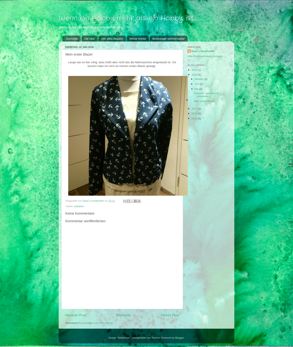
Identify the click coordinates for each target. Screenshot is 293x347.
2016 (195, 113)
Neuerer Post (75, 315)
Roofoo (156, 337)
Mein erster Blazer (204, 101)
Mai (197, 89)
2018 (195, 74)
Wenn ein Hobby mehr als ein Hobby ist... (127, 18)
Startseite (72, 38)
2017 (195, 108)
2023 (195, 69)
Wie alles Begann (112, 38)
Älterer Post (170, 315)
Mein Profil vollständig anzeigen (205, 56)
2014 (195, 118)
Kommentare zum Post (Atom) (96, 323)
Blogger (179, 337)
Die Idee (89, 38)
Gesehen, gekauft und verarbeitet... (206, 95)
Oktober (199, 79)
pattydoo (79, 206)
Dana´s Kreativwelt (202, 51)
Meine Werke (137, 38)
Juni (197, 83)
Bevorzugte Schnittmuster (168, 38)
